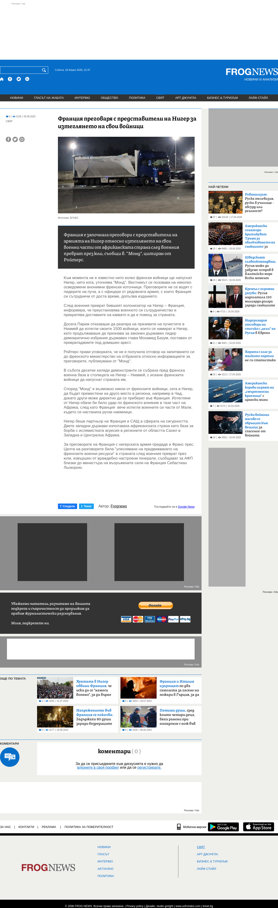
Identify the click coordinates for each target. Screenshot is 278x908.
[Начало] (2, 79)
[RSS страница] (27, 79)
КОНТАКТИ (26, 826)
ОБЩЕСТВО (109, 98)
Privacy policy (134, 906)
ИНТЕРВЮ (82, 98)
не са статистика (260, 356)
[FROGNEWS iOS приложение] (259, 826)
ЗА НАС (5, 826)
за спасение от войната (257, 425)
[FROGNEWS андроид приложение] (223, 826)
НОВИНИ (16, 98)
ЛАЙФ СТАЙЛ (258, 98)
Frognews (119, 506)
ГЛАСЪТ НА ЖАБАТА (49, 98)
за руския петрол (260, 238)
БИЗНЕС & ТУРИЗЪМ (222, 98)
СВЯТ (160, 98)
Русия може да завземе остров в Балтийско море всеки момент (260, 267)
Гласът (103, 854)
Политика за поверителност (89, 826)
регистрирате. (149, 767)
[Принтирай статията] (22, 139)
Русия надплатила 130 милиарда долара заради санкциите (260, 297)
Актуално (106, 869)
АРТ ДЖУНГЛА (185, 98)
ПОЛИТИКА (137, 98)
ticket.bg (208, 906)
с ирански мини (259, 391)
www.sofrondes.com (188, 906)
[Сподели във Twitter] (15, 139)
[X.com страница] (18, 79)
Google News (186, 506)
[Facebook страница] (10, 79)
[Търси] (45, 70)
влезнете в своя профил (98, 767)
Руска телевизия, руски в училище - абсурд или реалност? (259, 202)
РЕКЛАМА (49, 826)
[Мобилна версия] (192, 826)
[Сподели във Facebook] (8, 139)
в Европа (260, 327)
